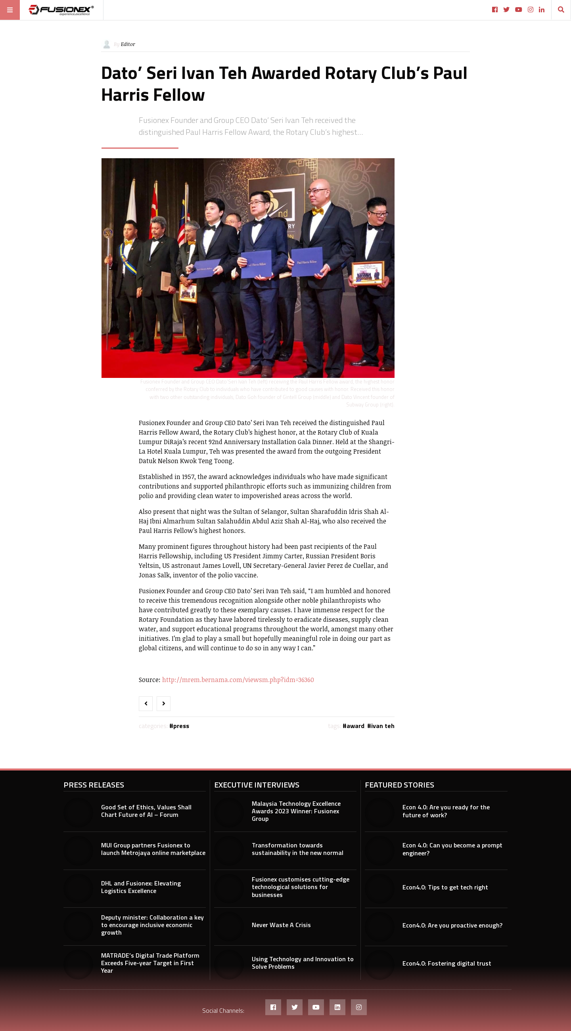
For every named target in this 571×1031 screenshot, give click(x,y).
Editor (128, 44)
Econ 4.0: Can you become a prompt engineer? (452, 848)
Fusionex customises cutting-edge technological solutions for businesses (300, 886)
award (355, 725)
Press (181, 725)
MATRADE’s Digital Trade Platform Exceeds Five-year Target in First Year (150, 963)
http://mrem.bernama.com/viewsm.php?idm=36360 (238, 679)
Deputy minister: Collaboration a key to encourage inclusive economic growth (152, 924)
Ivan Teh (383, 725)
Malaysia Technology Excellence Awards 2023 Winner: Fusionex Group (296, 811)
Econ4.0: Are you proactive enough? (452, 925)
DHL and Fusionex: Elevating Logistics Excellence (141, 886)
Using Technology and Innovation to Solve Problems (303, 962)
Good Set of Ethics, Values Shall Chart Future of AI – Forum (146, 810)
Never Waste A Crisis (281, 924)
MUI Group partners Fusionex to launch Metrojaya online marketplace (153, 848)
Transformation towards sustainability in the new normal (297, 848)
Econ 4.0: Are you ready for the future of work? (446, 810)
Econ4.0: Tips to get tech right (445, 887)
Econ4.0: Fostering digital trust (446, 963)
